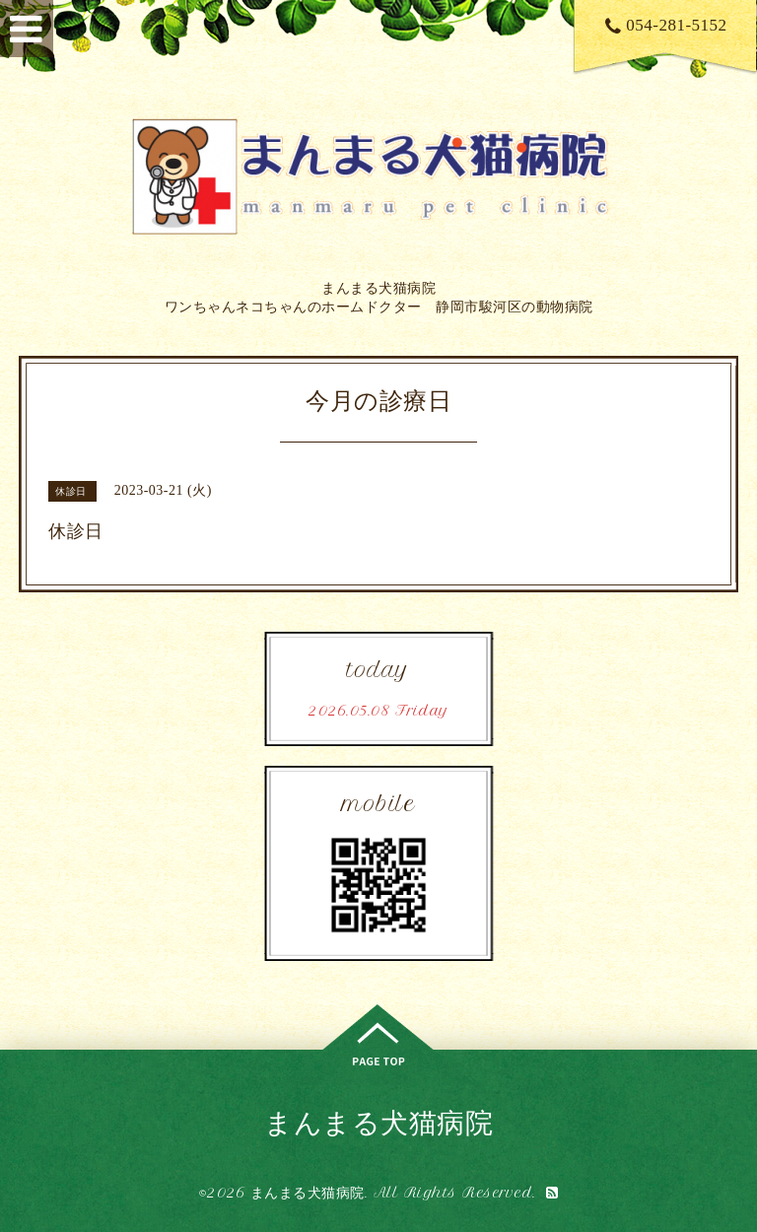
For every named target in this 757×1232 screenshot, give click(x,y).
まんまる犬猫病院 (378, 1122)
